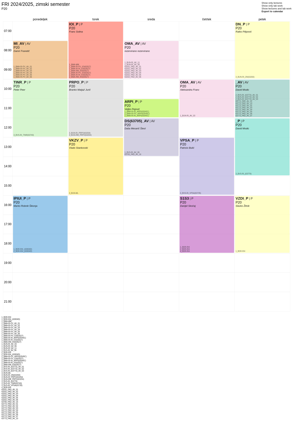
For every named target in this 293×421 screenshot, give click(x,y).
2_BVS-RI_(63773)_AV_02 (247, 97)
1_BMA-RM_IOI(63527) (79, 71)
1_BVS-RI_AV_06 (132, 152)
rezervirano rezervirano (137, 51)
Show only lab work (272, 5)
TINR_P (20, 82)
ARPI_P (131, 102)
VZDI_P (242, 198)
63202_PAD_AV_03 (133, 71)
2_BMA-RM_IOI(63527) (79, 77)
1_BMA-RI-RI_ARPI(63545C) (137, 112)
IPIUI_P (20, 198)
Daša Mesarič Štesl (135, 128)
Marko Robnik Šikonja (25, 205)
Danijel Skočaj (188, 205)
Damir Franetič (22, 51)
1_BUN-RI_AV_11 (132, 62)
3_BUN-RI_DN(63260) (245, 77)
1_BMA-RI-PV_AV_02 (23, 69)
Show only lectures (272, 3)
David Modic (242, 128)
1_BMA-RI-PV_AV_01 (23, 67)
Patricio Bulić (187, 147)
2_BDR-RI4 (185, 249)
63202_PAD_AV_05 (133, 75)
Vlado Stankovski (78, 147)
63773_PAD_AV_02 (244, 105)
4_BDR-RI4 (185, 251)
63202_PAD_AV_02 (133, 69)
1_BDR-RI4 (185, 247)
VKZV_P (76, 140)
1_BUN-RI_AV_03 (187, 116)
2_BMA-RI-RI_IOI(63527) (79, 75)
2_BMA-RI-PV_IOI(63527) (80, 73)
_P (238, 121)
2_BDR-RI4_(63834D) (23, 251)
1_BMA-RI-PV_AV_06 (23, 77)
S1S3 (184, 198)
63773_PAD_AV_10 (244, 103)
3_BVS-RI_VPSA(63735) (190, 193)
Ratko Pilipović (244, 31)
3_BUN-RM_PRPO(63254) (80, 135)
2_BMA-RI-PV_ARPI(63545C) (137, 114)
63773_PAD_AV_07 (244, 116)
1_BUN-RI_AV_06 (132, 65)
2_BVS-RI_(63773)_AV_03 (247, 99)
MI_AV (19, 43)
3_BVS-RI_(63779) (244, 174)
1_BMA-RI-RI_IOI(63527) (79, 69)
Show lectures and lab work (276, 8)
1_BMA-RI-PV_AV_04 (23, 73)
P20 (17, 202)
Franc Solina (76, 31)
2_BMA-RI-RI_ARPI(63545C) (137, 116)
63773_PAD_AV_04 (244, 109)
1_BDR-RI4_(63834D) (23, 249)
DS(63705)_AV (137, 121)
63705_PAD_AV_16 (133, 154)
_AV (239, 82)
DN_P (240, 24)
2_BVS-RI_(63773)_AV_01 (247, 95)
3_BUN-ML (73, 193)
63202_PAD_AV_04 (133, 73)
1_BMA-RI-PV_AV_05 (23, 75)
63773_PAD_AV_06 (244, 114)
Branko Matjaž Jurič (80, 89)
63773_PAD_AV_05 (244, 112)
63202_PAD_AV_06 (133, 77)
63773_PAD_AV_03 (244, 107)
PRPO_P (76, 82)
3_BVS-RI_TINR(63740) (24, 135)
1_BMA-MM (74, 65)
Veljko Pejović (132, 109)
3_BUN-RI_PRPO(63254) (80, 133)
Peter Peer (19, 89)
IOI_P (73, 24)
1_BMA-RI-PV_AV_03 (23, 71)
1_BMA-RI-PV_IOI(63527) (80, 67)
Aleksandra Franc (189, 89)
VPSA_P (187, 140)
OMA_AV (132, 43)
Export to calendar (272, 11)
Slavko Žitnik (243, 205)
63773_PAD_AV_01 (244, 101)
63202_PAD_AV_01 (133, 67)
